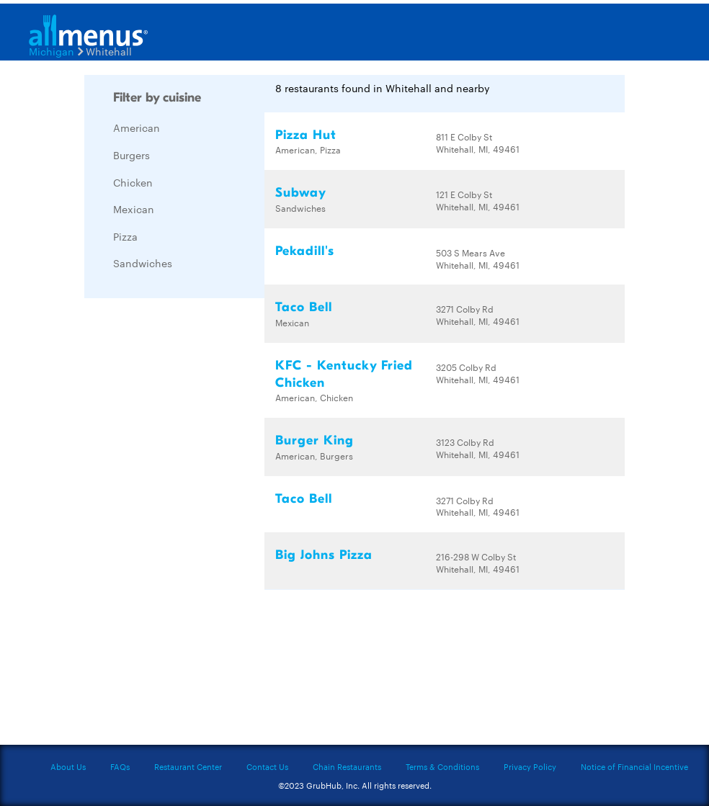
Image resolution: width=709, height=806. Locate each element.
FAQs (120, 766)
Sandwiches (142, 263)
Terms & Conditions (442, 766)
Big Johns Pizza (324, 555)
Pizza (125, 236)
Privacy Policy (530, 766)
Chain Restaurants (347, 766)
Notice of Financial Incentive (634, 766)
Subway (300, 192)
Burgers (131, 155)
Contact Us (267, 766)
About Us (68, 766)
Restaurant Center (188, 766)
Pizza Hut (305, 135)
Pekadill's (304, 251)
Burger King (314, 440)
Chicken (133, 182)
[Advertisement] (192, 525)
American (136, 127)
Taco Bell (303, 307)
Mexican (133, 209)
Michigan (51, 51)
